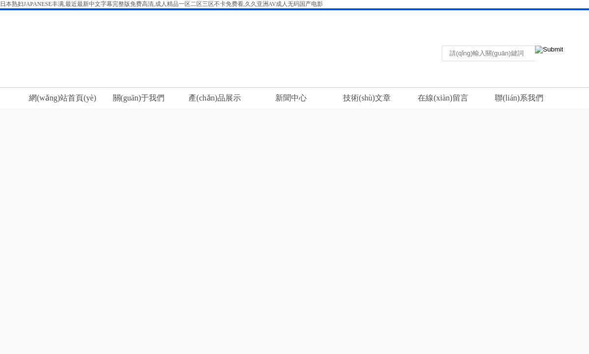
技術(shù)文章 (367, 98)
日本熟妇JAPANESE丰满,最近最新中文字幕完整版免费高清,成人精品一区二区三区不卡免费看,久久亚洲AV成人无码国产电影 (161, 3)
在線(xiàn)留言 (443, 98)
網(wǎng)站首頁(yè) (62, 98)
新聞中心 (291, 98)
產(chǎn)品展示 (214, 98)
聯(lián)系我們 (501, 16)
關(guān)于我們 (139, 98)
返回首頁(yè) (463, 16)
